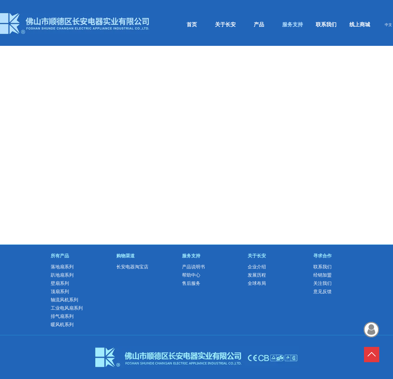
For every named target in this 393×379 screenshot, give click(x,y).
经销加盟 (322, 275)
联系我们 (322, 266)
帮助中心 (191, 275)
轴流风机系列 (64, 299)
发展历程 (257, 275)
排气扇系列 (62, 316)
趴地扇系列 (62, 275)
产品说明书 (193, 266)
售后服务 (191, 283)
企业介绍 (257, 266)
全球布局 (257, 283)
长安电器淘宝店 (132, 266)
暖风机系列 (62, 324)
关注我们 (322, 283)
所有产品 (60, 255)
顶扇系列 (60, 291)
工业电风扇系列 (67, 308)
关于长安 (257, 255)
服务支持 (191, 255)
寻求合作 (322, 255)
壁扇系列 (60, 283)
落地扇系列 (62, 266)
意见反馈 (322, 291)
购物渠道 (125, 255)
